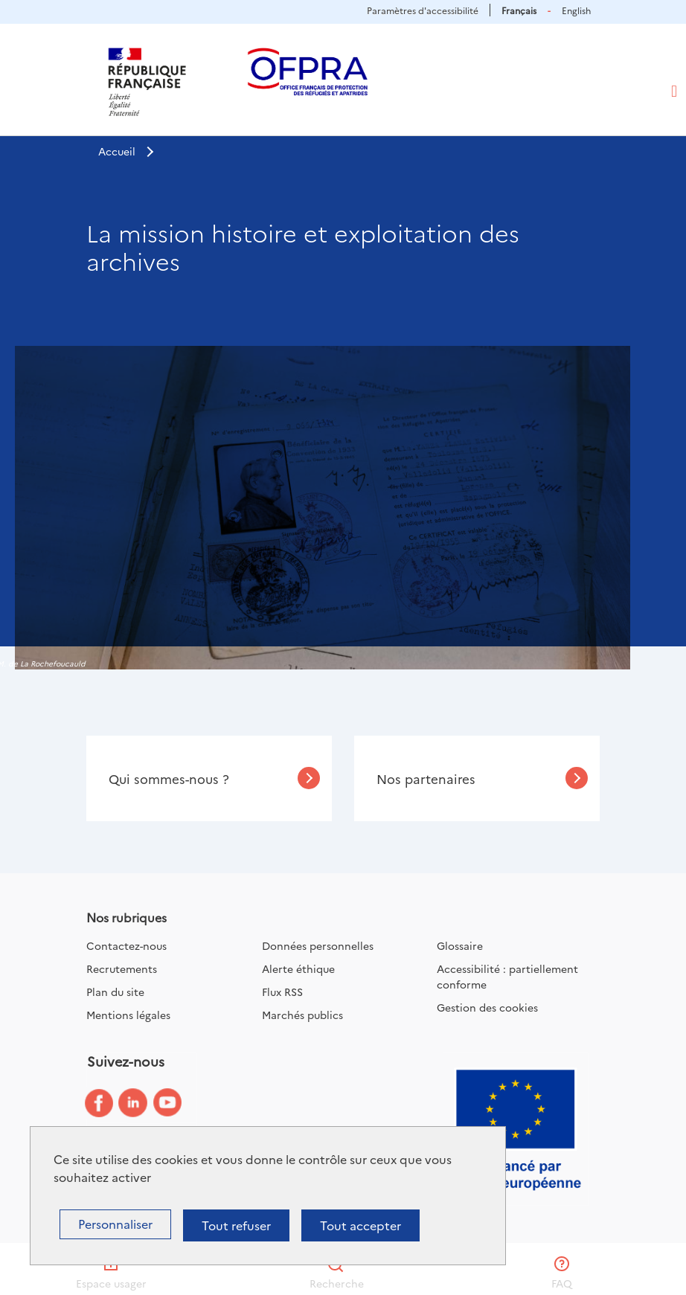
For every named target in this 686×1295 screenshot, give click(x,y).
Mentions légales (128, 1014)
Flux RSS (282, 991)
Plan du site (115, 991)
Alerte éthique (298, 968)
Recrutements (121, 968)
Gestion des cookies (487, 1007)
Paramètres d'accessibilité (422, 10)
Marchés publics (302, 1014)
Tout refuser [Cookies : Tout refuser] (236, 1225)
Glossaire (460, 945)
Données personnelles (318, 945)
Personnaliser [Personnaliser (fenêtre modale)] (115, 1223)
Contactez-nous (126, 945)
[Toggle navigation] (674, 91)
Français (518, 10)
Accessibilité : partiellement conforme (507, 976)
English (576, 10)
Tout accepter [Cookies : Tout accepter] (360, 1225)
